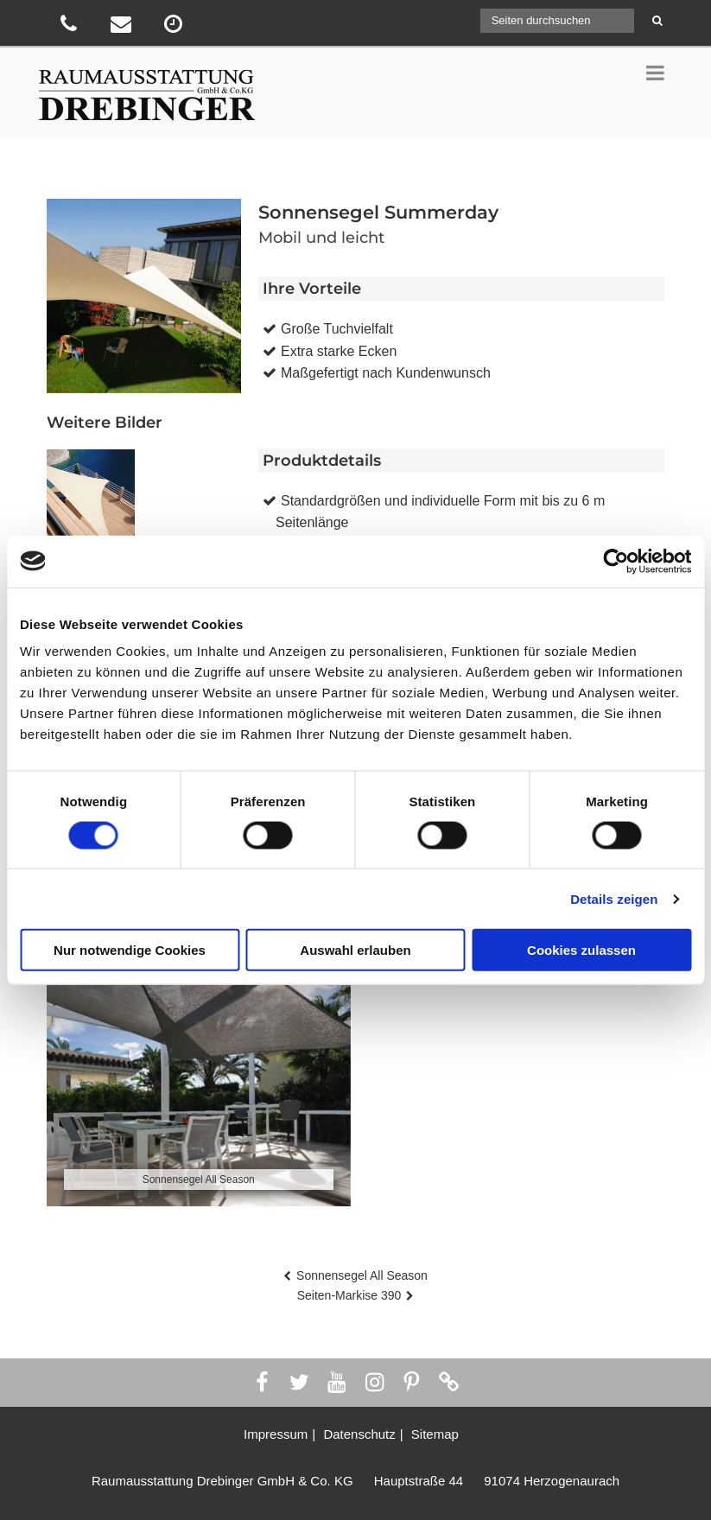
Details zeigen (613, 898)
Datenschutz (359, 1434)
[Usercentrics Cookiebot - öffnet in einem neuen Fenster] (615, 561)
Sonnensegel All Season (362, 1275)
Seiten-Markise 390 (349, 1295)
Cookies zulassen (581, 950)
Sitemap (435, 1434)
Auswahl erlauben (355, 950)
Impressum (276, 1434)
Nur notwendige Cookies (130, 950)
